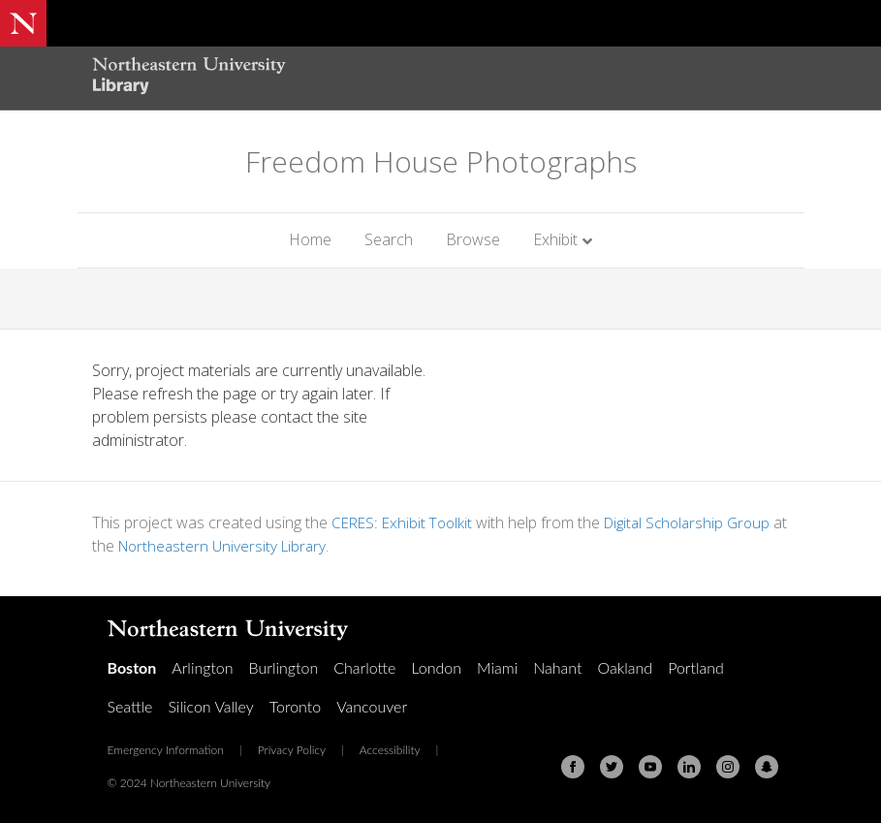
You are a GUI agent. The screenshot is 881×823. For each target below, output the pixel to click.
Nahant (557, 667)
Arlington (202, 667)
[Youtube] (650, 766)
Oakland (624, 667)
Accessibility (390, 750)
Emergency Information (166, 750)
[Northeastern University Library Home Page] (189, 78)
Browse (473, 239)
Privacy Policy (292, 750)
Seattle (130, 706)
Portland (696, 667)
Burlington (284, 667)
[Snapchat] (766, 766)
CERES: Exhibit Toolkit (404, 522)
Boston (132, 667)
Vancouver (371, 706)
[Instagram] (727, 766)
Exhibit (555, 239)
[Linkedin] (689, 766)
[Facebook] (572, 766)
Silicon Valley (210, 706)
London (436, 667)
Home (310, 239)
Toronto (295, 706)
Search (388, 239)
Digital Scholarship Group (697, 522)
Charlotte (364, 667)
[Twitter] (611, 766)
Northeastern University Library (244, 545)
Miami (497, 667)
